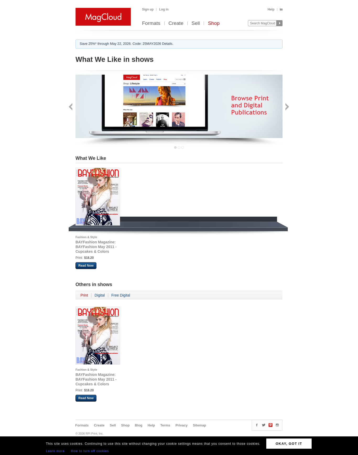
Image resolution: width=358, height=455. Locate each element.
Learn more (55, 451)
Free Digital (120, 295)
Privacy (182, 425)
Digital (100, 295)
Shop (213, 23)
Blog (138, 425)
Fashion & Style (86, 237)
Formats (151, 23)
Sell (196, 23)
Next (286, 107)
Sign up (148, 9)
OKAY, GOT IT (289, 444)
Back (71, 107)
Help (271, 9)
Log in (164, 9)
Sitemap (199, 425)
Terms (165, 425)
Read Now (86, 265)
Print (84, 295)
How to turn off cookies (90, 451)
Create (176, 23)
